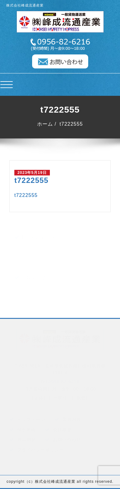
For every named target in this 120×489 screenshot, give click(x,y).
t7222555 (71, 124)
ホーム (45, 124)
